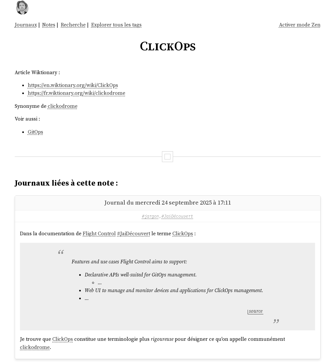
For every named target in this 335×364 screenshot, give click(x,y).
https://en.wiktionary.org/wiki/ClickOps (73, 85)
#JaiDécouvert (177, 216)
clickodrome (63, 106)
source (255, 310)
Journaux (26, 24)
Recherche (73, 24)
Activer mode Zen (300, 24)
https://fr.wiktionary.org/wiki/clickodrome (76, 93)
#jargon (150, 216)
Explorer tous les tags (116, 24)
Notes (48, 24)
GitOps (35, 131)
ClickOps (182, 233)
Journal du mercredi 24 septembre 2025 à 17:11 (167, 202)
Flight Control (99, 233)
